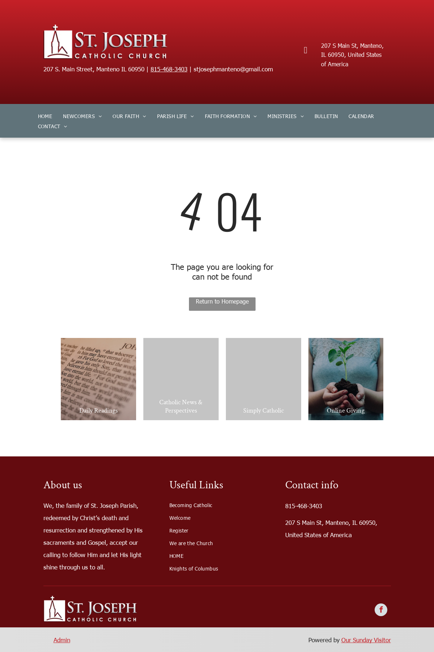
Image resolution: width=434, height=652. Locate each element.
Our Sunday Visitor (366, 640)
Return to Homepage (222, 301)
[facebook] (381, 610)
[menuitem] (45, 116)
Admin (62, 640)
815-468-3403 (169, 69)
